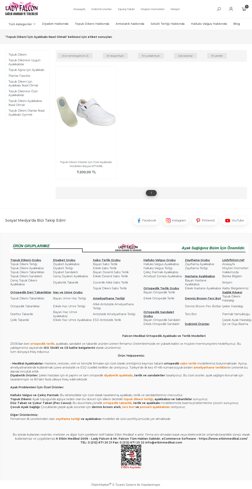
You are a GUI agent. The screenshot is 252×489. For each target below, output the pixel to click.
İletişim (227, 282)
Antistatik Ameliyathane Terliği (114, 314)
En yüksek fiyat (151, 55)
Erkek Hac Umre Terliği (69, 306)
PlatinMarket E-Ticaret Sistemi (113, 485)
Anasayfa (228, 264)
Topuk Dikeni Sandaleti (26, 276)
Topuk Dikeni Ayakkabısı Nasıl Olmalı (25, 103)
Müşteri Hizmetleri (235, 268)
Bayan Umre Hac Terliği (69, 298)
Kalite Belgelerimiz (235, 288)
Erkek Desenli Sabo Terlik (110, 276)
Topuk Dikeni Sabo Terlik (110, 288)
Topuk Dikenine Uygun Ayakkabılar (24, 62)
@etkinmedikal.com (166, 442)
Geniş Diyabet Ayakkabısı (70, 276)
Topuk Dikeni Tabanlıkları (27, 272)
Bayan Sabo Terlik (105, 264)
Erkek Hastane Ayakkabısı (203, 288)
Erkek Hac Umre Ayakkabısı (72, 320)
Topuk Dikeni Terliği (23, 264)
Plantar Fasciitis (19, 76)
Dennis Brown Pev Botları (203, 306)
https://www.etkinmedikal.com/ (223, 438)
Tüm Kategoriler (20, 24)
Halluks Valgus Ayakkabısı (161, 264)
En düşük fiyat (115, 55)
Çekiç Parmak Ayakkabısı (160, 272)
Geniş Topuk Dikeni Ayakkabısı (23, 282)
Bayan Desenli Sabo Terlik (111, 272)
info (148, 442)
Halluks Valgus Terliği (157, 268)
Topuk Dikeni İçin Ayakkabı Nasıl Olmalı (23, 83)
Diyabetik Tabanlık (65, 282)
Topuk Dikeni (17, 54)
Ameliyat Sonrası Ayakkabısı (162, 276)
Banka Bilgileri (232, 276)
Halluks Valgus (21, 395)
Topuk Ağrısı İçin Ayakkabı (26, 70)
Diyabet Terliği (63, 268)
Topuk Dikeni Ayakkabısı (27, 268)
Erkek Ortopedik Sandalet (161, 324)
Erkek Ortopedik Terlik (158, 298)
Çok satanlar (185, 55)
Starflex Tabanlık (21, 314)
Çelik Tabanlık (19, 320)
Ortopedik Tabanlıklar (25, 306)
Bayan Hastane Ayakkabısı (195, 282)
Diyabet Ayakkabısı (66, 264)
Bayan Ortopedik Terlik (159, 292)
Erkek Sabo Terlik (105, 268)
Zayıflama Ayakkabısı (199, 264)
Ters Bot (191, 314)
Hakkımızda (230, 272)
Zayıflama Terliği (196, 268)
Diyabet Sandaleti (65, 272)
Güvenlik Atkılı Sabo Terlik (110, 282)
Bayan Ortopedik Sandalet (161, 320)
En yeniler (217, 55)
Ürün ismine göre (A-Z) (75, 55)
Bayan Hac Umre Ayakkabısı (65, 314)
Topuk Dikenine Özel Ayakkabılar (22, 93)
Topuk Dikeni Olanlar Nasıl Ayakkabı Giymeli (26, 112)
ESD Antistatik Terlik (107, 320)
